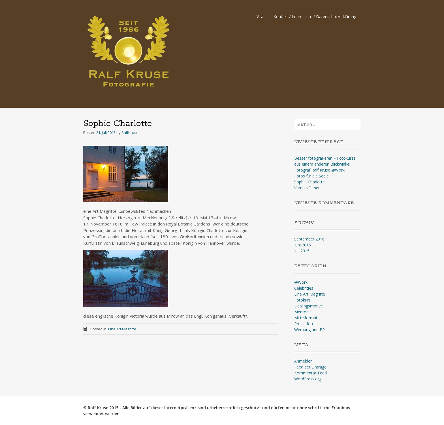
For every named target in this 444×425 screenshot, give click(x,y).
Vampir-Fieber (307, 187)
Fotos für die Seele (311, 176)
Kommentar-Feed (310, 373)
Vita (260, 16)
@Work (301, 282)
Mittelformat (305, 317)
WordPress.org (307, 378)
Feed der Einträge (310, 367)
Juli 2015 (301, 250)
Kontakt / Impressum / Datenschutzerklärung (315, 16)
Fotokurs (302, 300)
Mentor (301, 312)
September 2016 (309, 239)
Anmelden (303, 361)
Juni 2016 (302, 245)
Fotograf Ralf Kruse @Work (319, 170)
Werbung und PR (309, 329)
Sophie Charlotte (309, 182)
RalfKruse (129, 132)
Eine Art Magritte (122, 328)
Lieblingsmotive (308, 306)
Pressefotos (305, 323)
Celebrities (303, 288)
